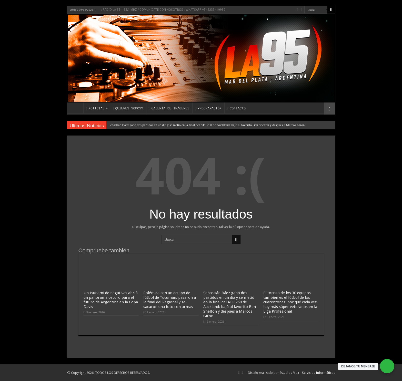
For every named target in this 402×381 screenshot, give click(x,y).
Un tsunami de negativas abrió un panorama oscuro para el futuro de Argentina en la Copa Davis (111, 300)
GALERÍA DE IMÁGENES (169, 108)
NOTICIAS (95, 108)
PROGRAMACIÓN (208, 108)
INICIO (76, 107)
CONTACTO (236, 108)
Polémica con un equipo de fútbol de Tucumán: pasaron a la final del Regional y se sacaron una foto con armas (169, 300)
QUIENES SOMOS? (128, 108)
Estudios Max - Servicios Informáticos (307, 373)
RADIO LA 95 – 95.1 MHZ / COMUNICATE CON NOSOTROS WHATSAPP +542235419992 (163, 10)
